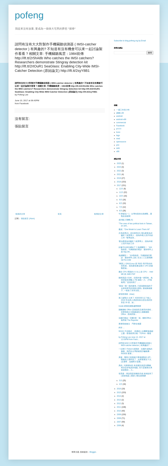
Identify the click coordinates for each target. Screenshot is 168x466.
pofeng (29, 15)
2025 (119, 163)
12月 (121, 189)
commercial (121, 122)
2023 (119, 167)
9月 (121, 200)
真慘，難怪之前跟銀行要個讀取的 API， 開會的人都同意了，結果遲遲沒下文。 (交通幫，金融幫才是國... (136, 359)
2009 (119, 414)
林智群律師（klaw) (126, 294)
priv (117, 145)
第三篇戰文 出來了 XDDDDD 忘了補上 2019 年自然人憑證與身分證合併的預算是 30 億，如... (135, 300)
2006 (119, 425)
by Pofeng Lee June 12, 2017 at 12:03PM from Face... (132, 338)
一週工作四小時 (122, 110)
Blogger (93, 452)
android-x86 (121, 119)
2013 (119, 400)
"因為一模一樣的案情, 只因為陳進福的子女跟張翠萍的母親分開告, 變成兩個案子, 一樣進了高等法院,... (135, 288)
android (119, 116)
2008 (119, 418)
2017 (119, 185)
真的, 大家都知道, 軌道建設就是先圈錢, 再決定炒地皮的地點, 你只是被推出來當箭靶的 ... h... (135, 367)
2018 (119, 182)
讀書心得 (120, 113)
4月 (121, 384)
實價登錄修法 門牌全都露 (130, 324)
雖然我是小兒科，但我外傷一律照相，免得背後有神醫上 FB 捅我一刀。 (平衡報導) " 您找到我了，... (136, 280)
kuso (118, 132)
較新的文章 (20, 214)
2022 (119, 171)
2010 (119, 411)
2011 (119, 407)
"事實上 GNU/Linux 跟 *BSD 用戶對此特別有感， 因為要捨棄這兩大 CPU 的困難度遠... (136, 266)
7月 (121, 207)
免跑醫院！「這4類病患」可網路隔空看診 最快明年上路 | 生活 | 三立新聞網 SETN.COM (135, 257)
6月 (121, 211)
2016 (119, 389)
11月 (121, 192)
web (118, 148)
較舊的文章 (99, 214)
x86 (117, 151)
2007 (119, 422)
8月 (121, 203)
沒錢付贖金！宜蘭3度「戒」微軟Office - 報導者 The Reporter (135, 319)
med (118, 138)
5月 (121, 380)
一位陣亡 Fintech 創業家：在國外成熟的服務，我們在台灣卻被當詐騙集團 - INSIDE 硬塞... (135, 351)
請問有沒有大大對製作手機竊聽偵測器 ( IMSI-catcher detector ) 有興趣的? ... (135, 344)
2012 (119, 403)
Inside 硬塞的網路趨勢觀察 (130, 306)
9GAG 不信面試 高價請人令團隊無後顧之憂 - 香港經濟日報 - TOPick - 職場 (136, 332)
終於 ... (121, 327)
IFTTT (118, 129)
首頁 (60, 214)
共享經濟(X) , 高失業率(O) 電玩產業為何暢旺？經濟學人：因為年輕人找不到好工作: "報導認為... (136, 235)
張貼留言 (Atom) (28, 218)
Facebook (120, 126)
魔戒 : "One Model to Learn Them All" (134, 229)
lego (118, 135)
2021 (119, 174)
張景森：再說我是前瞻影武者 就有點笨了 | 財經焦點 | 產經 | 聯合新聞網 (136, 375)
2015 (119, 392)
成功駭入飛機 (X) (126, 220)
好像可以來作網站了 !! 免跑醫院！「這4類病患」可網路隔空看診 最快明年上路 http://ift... (136, 249)
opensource (121, 142)
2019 (119, 178)
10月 (121, 196)
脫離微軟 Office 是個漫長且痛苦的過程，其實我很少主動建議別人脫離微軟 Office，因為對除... (136, 312)
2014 (119, 396)
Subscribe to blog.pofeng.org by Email (130, 41)
